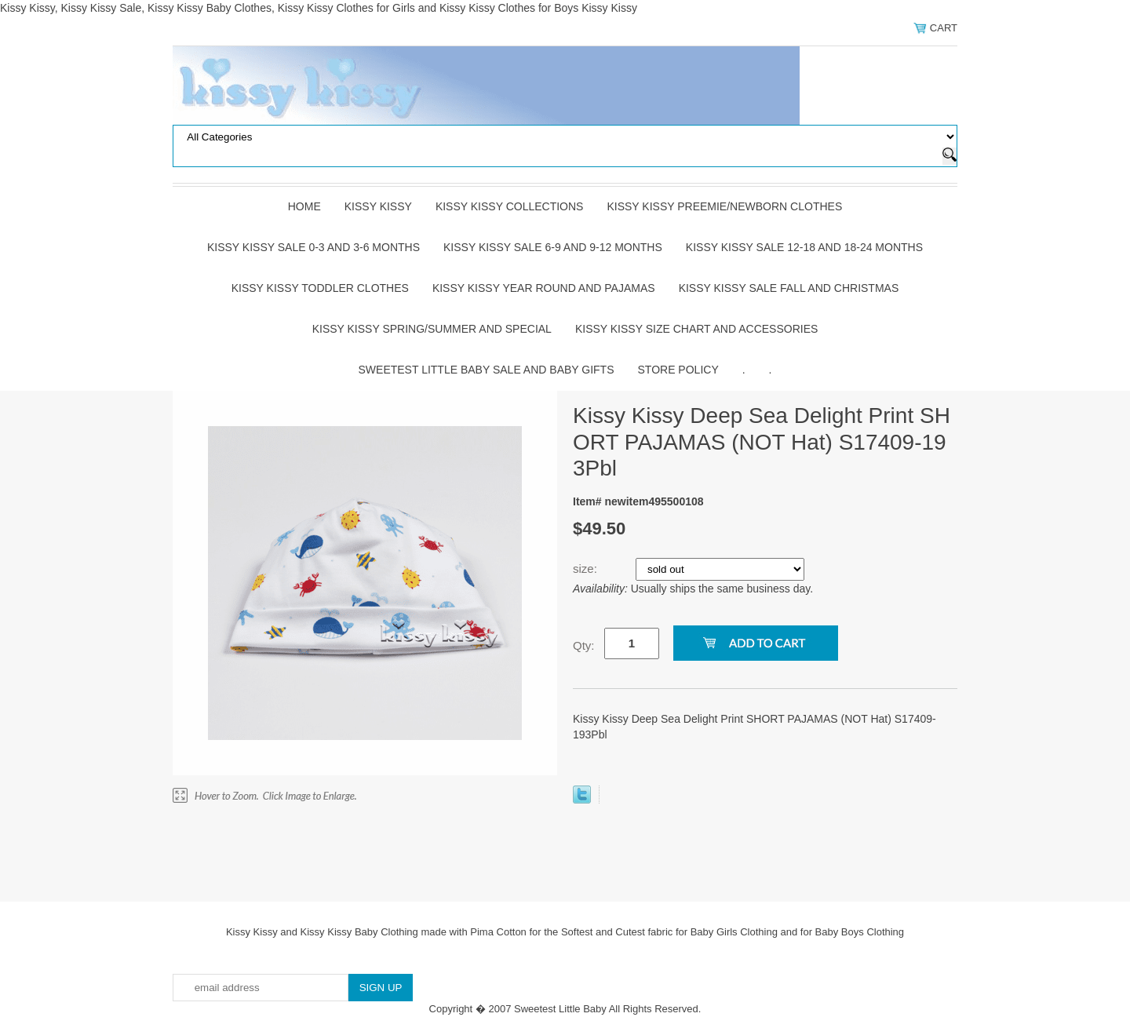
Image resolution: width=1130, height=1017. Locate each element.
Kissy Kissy (378, 206)
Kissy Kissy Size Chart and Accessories (696, 329)
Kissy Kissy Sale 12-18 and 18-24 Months (804, 247)
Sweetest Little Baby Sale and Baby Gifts (486, 369)
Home (304, 206)
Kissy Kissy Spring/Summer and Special (432, 329)
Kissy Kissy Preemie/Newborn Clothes (724, 206)
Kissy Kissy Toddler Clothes (320, 288)
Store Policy (678, 369)
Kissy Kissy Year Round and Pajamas (543, 288)
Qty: (584, 645)
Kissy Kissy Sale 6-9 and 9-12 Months (552, 247)
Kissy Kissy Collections (510, 206)
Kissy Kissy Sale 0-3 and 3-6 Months (313, 247)
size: (586, 568)
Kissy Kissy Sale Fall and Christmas (789, 288)
